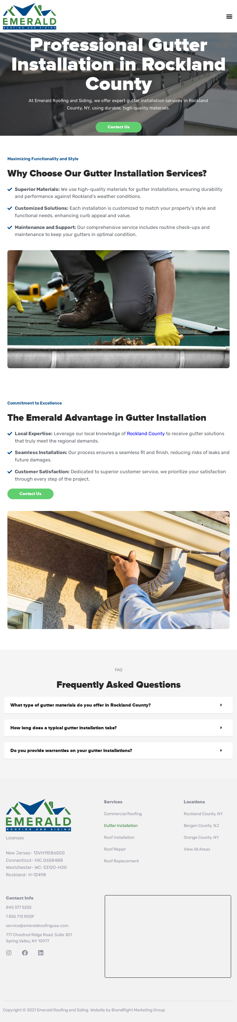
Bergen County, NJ (201, 825)
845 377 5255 (18, 907)
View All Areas (197, 849)
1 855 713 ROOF (20, 916)
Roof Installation (119, 837)
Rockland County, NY (203, 813)
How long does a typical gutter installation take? (63, 728)
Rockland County (146, 433)
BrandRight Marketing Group (138, 1010)
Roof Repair (115, 849)
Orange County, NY (201, 837)
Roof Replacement (121, 861)
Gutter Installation (121, 825)
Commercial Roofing (123, 813)
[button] (229, 16)
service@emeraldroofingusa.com (37, 925)
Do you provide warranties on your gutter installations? (71, 751)
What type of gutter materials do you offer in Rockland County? (80, 705)
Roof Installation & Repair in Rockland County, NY (168, 936)
